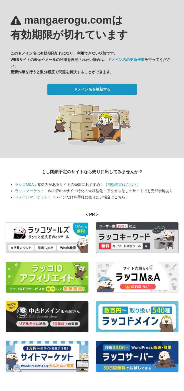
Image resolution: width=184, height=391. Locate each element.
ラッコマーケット (29, 191)
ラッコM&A (24, 184)
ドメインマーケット (31, 197)
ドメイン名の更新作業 (126, 59)
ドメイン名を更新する (92, 89)
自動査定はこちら (122, 184)
